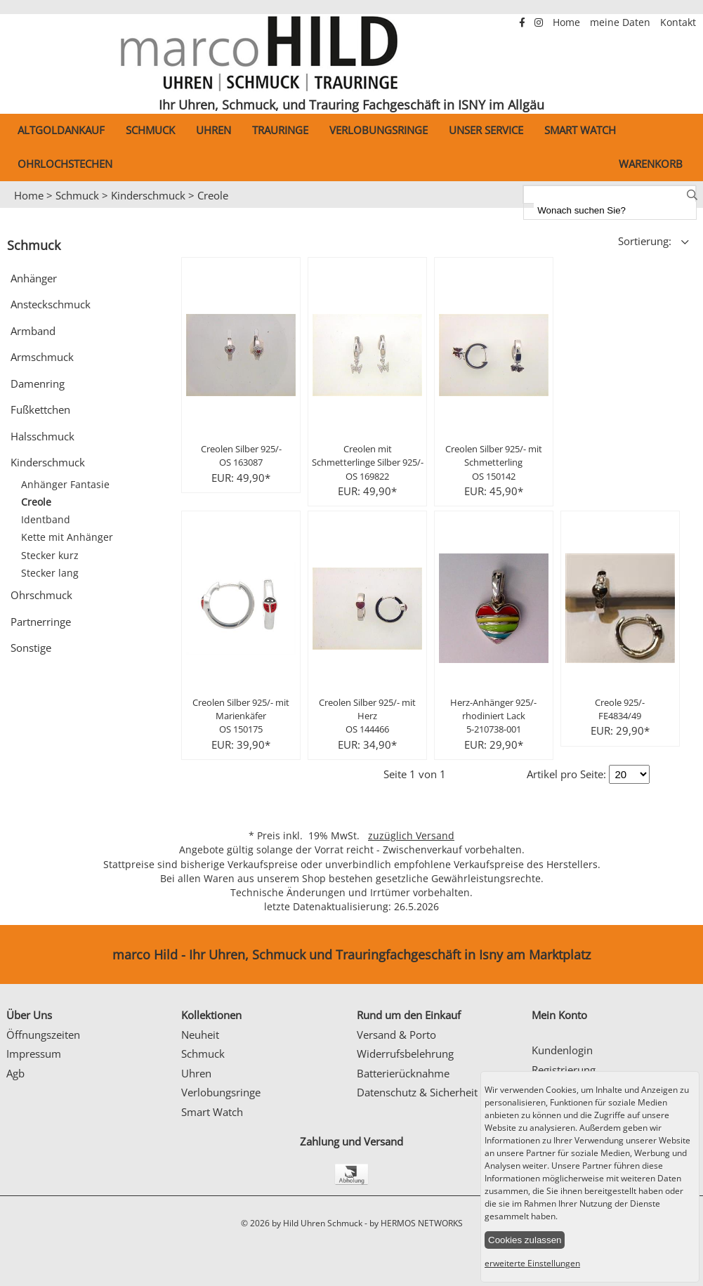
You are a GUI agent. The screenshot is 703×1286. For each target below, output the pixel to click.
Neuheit (200, 1035)
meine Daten (621, 22)
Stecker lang (50, 573)
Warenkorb (651, 164)
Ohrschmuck (41, 595)
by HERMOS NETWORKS (416, 1223)
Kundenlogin (562, 1050)
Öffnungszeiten (43, 1035)
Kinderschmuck (148, 195)
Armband (33, 331)
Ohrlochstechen (65, 164)
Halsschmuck (42, 436)
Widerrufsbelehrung (405, 1053)
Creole (212, 195)
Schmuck (150, 130)
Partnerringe (41, 622)
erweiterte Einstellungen (532, 1263)
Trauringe (280, 130)
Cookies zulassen (524, 1240)
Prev (19, 208)
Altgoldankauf (61, 130)
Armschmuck (42, 357)
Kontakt (678, 22)
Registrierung (564, 1070)
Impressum (33, 1053)
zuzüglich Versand (411, 835)
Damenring (38, 383)
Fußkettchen (40, 409)
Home (568, 22)
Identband (45, 519)
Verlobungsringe (378, 130)
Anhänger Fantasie (65, 484)
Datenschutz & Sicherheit (417, 1092)
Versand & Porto (396, 1035)
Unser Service (486, 130)
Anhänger (34, 278)
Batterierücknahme (403, 1073)
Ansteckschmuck (51, 304)
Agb (15, 1073)
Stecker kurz (50, 555)
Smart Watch (580, 130)
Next (685, 208)
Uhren (213, 130)
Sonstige (31, 648)
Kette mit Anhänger (67, 537)
